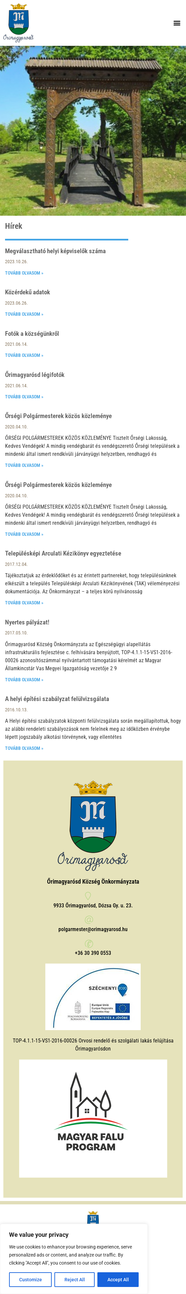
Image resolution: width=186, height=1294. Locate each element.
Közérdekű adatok (27, 292)
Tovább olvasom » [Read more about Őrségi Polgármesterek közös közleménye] (24, 465)
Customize (30, 1279)
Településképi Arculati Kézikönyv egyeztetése (63, 553)
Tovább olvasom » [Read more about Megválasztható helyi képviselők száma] (24, 273)
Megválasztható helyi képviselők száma (55, 251)
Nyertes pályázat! (27, 622)
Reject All (74, 1279)
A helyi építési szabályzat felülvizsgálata (57, 699)
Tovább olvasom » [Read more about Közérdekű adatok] (24, 314)
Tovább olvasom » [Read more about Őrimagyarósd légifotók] (24, 396)
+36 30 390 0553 (93, 953)
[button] (177, 22)
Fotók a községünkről (32, 333)
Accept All (118, 1279)
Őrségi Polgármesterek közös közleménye (58, 416)
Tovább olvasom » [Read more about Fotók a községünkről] (24, 355)
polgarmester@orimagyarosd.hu (93, 929)
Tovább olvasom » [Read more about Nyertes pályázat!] (24, 679)
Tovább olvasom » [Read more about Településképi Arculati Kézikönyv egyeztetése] (24, 602)
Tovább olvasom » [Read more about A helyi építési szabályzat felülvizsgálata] (24, 748)
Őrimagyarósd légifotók (34, 375)
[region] (74, 1259)
